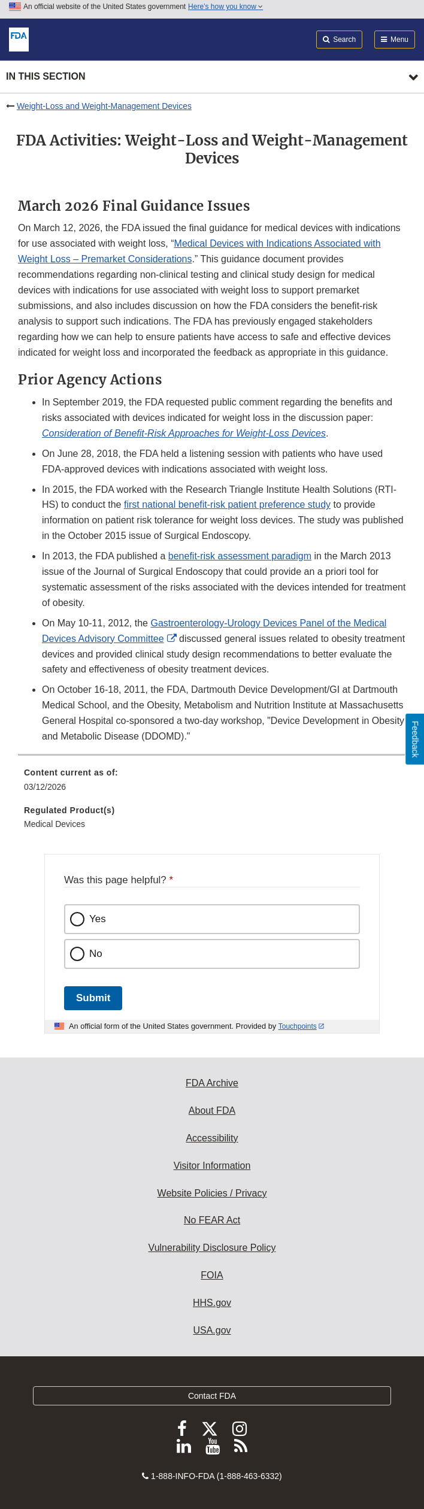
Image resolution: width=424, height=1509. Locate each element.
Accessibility (212, 1138)
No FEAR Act (212, 1220)
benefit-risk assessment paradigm (239, 556)
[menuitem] (212, 784)
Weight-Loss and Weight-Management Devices (104, 106)
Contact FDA (212, 1396)
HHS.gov (212, 1303)
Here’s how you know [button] (225, 6)
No (95, 953)
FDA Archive (212, 1083)
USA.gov (212, 1330)
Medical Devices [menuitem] (54, 824)
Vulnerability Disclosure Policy (212, 1248)
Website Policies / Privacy (212, 1193)
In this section (45, 76)
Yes (97, 919)
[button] (184, 433)
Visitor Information (212, 1165)
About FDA (212, 1110)
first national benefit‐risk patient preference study (227, 504)
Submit (93, 998)
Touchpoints (297, 1026)
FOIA (212, 1275)
